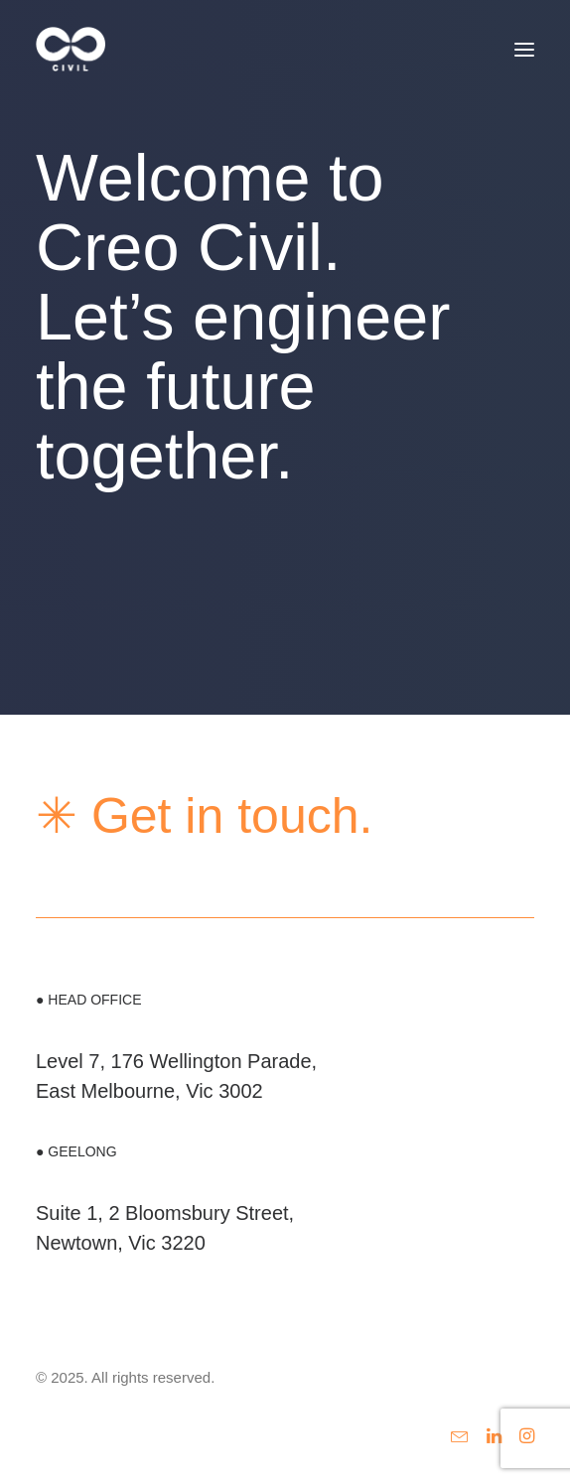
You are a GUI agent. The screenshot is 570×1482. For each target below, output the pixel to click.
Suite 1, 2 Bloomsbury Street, (165, 1213)
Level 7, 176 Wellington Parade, (176, 1061)
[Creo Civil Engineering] (70, 49)
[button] (524, 49)
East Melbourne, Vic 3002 (149, 1091)
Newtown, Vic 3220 (121, 1243)
